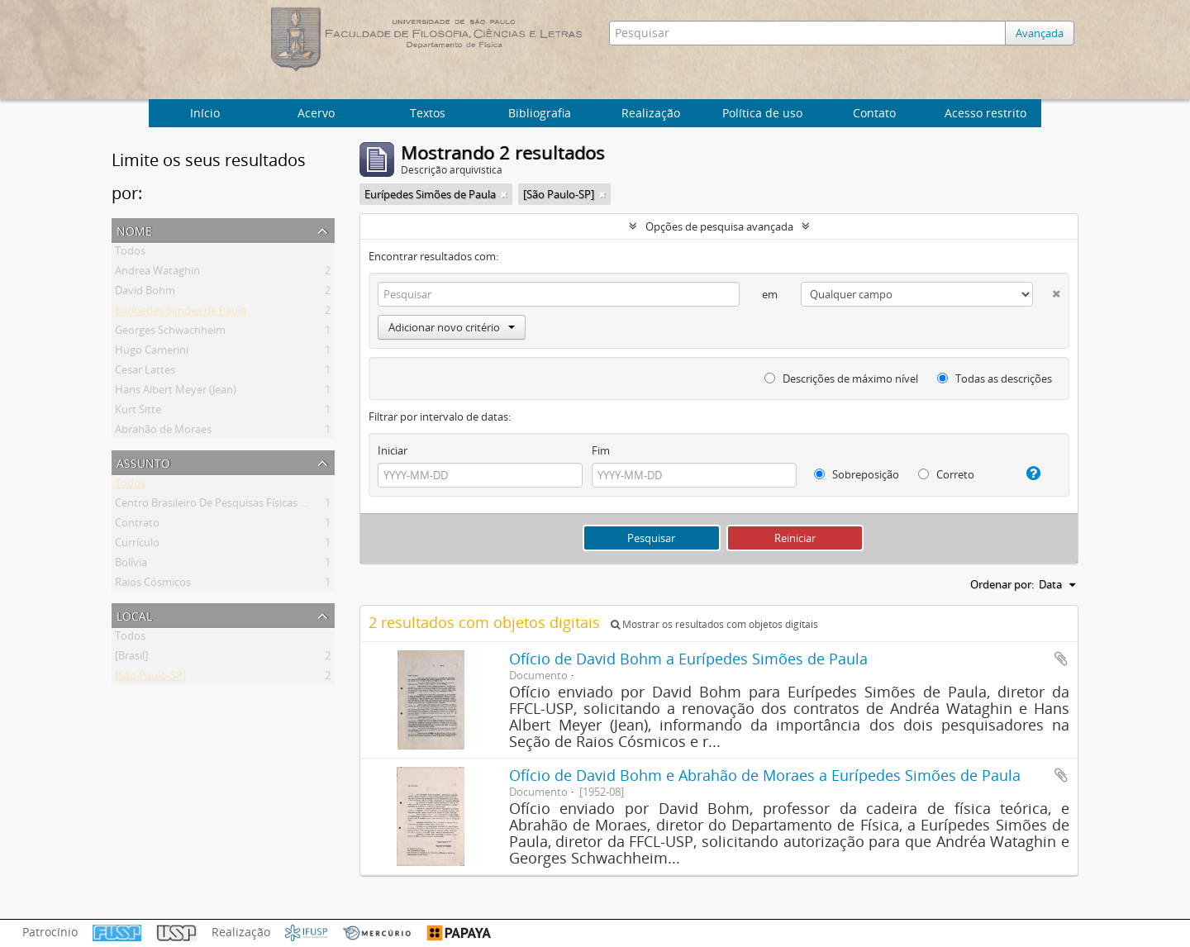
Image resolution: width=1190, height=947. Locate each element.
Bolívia (131, 565)
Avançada (1040, 33)
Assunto (143, 461)
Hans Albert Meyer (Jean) (175, 392)
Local (134, 614)
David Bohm (145, 293)
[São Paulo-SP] (150, 678)
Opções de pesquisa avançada (719, 226)
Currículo (137, 545)
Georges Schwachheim (170, 333)
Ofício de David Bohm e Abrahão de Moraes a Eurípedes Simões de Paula (765, 775)
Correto (946, 474)
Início (205, 113)
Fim (601, 450)
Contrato (137, 525)
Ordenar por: (1002, 584)
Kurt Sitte (138, 412)
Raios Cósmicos (153, 585)
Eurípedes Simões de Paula (180, 313)
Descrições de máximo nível (841, 378)
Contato (874, 113)
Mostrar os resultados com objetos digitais (714, 624)
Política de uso (762, 113)
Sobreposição (856, 474)
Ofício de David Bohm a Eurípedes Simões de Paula (688, 659)
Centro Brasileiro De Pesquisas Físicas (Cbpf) (222, 505)
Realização (650, 113)
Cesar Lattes (145, 372)
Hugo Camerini (151, 352)
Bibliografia (539, 113)
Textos (427, 113)
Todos (130, 253)
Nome (134, 229)
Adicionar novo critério (451, 327)
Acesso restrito (985, 113)
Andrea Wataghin (157, 273)
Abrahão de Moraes (163, 432)
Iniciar (392, 450)
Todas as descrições (994, 378)
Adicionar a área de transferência (1061, 658)
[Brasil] (131, 658)
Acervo (316, 113)
